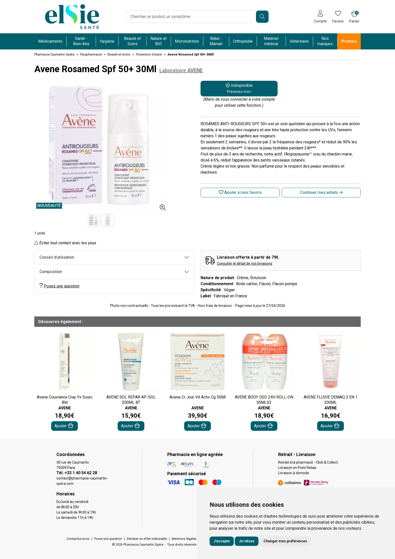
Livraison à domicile (293, 473)
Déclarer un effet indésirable (147, 539)
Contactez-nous (78, 539)
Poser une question (108, 539)
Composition (51, 271)
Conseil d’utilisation (57, 257)
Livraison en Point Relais (297, 468)
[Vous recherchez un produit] (191, 17)
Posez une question (59, 285)
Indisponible (239, 88)
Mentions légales (184, 539)
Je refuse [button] (246, 541)
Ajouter (64, 425)
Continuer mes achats (321, 192)
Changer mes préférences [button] (285, 541)
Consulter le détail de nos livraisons (244, 263)
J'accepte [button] (222, 541)
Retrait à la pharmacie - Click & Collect (308, 462)
